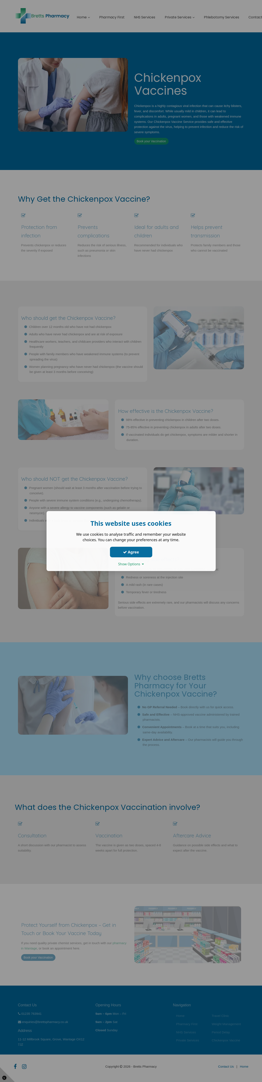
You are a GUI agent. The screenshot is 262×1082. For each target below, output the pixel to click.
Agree (131, 552)
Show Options (131, 564)
